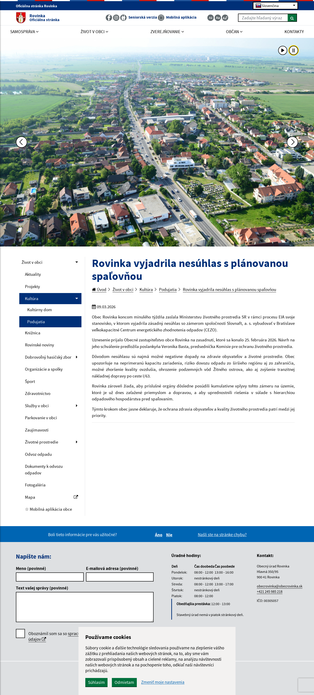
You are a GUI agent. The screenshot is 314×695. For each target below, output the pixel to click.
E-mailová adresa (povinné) (112, 568)
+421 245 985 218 (269, 591)
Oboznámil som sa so (69, 636)
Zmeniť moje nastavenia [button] (162, 682)
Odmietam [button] (124, 682)
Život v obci (32, 262)
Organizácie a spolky (44, 369)
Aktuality (33, 274)
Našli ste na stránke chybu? (222, 534)
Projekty (32, 286)
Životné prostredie (41, 442)
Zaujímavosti (37, 430)
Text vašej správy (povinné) (42, 588)
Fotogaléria (35, 485)
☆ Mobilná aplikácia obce (48, 509)
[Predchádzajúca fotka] (21, 142)
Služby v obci (37, 405)
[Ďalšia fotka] (292, 142)
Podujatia (36, 321)
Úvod (99, 289)
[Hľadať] (292, 18)
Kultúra (31, 298)
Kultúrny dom (39, 309)
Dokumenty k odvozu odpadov (44, 469)
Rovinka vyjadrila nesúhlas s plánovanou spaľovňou (229, 289)
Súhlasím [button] (96, 682)
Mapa (51, 497)
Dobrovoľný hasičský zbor (48, 357)
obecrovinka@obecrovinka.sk (279, 586)
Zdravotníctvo (37, 393)
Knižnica (32, 332)
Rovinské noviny (39, 345)
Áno (159, 534)
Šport (30, 381)
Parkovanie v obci (41, 417)
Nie (170, 534)
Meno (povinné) (31, 568)
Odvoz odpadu (38, 454)
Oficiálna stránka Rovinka (38, 6)
